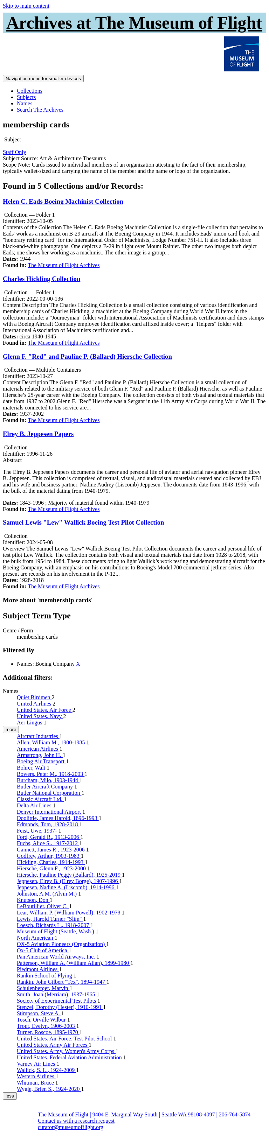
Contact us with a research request (76, 1121)
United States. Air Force (45, 710)
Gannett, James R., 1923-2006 (51, 850)
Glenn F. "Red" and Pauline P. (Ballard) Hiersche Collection (87, 356)
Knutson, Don (33, 900)
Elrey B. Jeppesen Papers (38, 433)
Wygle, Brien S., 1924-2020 (49, 1089)
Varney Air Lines (36, 1064)
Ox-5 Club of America (43, 950)
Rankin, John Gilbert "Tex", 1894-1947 (61, 982)
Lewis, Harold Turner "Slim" (50, 919)
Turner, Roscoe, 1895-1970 (48, 1032)
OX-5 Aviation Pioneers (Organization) (61, 944)
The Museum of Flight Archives (63, 265)
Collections (29, 91)
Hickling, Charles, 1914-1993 (51, 862)
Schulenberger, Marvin (43, 988)
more (11, 729)
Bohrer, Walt (32, 768)
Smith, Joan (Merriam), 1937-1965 (57, 994)
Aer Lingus (30, 722)
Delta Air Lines (35, 805)
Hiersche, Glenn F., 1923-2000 (52, 868)
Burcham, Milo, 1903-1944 (48, 780)
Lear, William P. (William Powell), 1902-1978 (69, 913)
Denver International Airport (49, 812)
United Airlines (35, 704)
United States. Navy (40, 716)
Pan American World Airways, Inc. (56, 957)
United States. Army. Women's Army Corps (66, 1051)
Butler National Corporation (49, 793)
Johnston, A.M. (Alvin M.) (47, 894)
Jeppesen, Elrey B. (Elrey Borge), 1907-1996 (68, 881)
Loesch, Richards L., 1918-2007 (53, 925)
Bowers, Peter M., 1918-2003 (50, 774)
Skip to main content (26, 6)
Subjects (26, 97)
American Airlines (38, 749)
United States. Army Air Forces (53, 1045)
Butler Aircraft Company (45, 787)
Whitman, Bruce (36, 1083)
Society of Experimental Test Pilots (57, 1001)
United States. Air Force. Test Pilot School (65, 1039)
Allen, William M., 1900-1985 (52, 742)
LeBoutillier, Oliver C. (43, 906)
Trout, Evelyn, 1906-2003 (46, 1026)
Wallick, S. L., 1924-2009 (46, 1070)
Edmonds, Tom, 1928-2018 (48, 824)
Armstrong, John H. (40, 755)
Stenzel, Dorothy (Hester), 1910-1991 (60, 1007)
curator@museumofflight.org (70, 1127)
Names (24, 103)
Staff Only (14, 152)
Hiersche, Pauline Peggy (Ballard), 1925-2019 (69, 875)
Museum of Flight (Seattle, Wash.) (56, 931)
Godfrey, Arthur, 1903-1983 (49, 856)
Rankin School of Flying (45, 976)
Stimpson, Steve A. (39, 1013)
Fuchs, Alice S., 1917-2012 (48, 843)
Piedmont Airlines (38, 969)
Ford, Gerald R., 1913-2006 (49, 837)
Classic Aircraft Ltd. (40, 799)
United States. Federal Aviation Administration (70, 1057)
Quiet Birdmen (34, 697)
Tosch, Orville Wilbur (42, 1020)
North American (36, 938)
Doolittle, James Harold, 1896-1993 (58, 818)
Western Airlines (36, 1076)
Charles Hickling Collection (41, 278)
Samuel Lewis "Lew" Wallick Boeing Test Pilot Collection (83, 522)
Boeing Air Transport (41, 761)
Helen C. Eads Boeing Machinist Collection (63, 201)
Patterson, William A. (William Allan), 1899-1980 (73, 963)
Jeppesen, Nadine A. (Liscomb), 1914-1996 (66, 887)
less (10, 1096)
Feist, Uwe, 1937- (37, 831)
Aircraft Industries (38, 736)
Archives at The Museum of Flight (134, 23)
